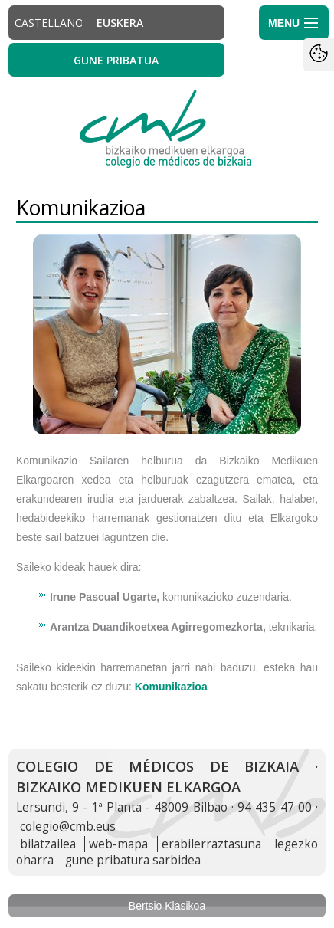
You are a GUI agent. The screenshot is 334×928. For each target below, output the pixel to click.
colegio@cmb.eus (68, 826)
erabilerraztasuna (211, 844)
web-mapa (118, 844)
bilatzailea (48, 844)
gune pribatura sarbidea (133, 860)
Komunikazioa (171, 686)
